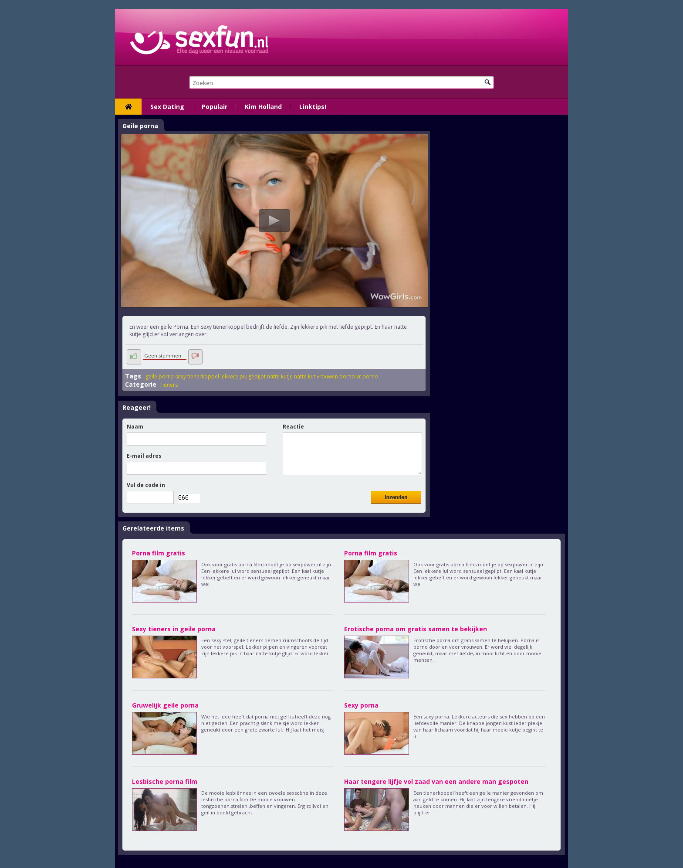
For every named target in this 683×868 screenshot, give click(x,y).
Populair (214, 106)
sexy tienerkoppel (197, 376)
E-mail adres (144, 456)
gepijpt (257, 376)
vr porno (367, 376)
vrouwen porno (336, 376)
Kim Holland (263, 106)
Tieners (168, 384)
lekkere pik (233, 376)
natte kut (304, 376)
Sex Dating (167, 106)
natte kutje (280, 376)
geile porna (159, 376)
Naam (135, 426)
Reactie (293, 426)
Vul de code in (146, 485)
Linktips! (312, 106)
